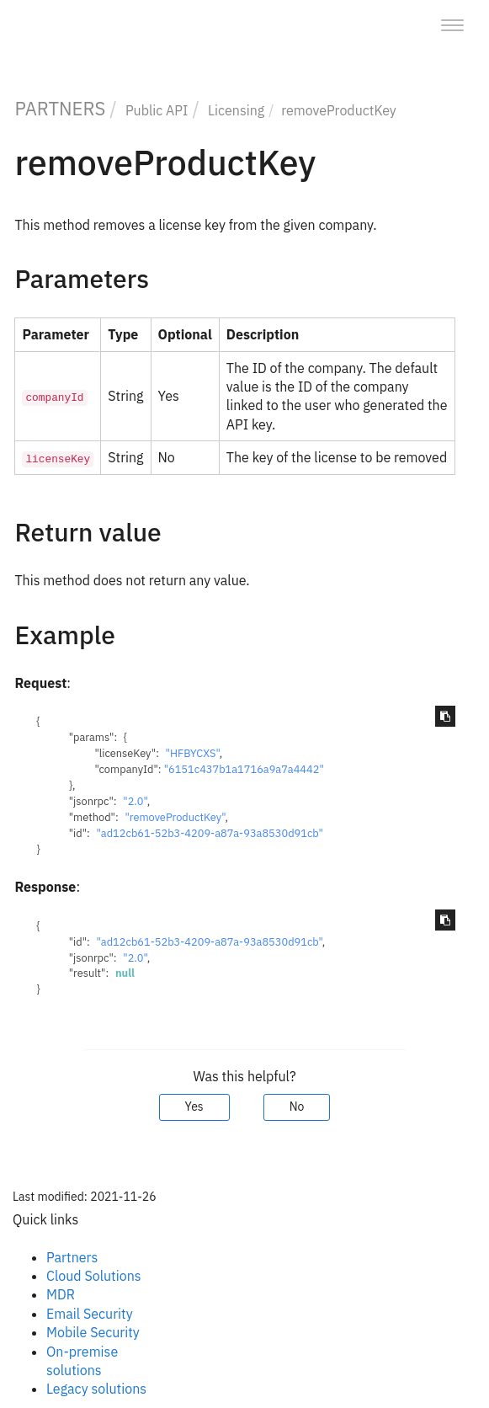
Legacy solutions (96, 1388)
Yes (194, 1106)
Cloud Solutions (93, 1275)
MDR (60, 1294)
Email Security (89, 1313)
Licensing (236, 110)
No (297, 1106)
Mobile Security (93, 1332)
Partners (72, 1257)
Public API (157, 110)
